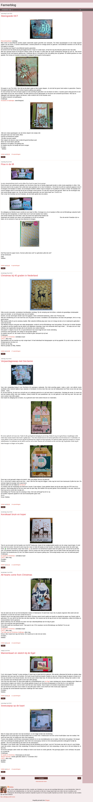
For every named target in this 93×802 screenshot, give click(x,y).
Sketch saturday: (6, 756)
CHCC (3, 758)
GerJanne (22, 485)
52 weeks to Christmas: (8, 337)
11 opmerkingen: (16, 564)
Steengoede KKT (9, 16)
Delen (3, 157)
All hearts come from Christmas (16, 574)
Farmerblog (8, 5)
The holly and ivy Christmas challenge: (12, 632)
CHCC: (3, 338)
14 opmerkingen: (16, 504)
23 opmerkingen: (16, 154)
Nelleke (11, 787)
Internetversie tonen (41, 781)
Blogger (47, 800)
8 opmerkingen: (15, 265)
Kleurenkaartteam (6, 41)
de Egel (47, 681)
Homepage (41, 778)
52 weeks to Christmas (8, 556)
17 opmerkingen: (16, 351)
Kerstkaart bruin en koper (13, 514)
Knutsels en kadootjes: (8, 100)
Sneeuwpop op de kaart (13, 705)
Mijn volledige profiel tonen (7, 797)
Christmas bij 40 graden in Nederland (19, 275)
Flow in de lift (7, 164)
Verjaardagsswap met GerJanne (17, 361)
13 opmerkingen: (16, 769)
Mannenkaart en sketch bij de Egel (18, 653)
